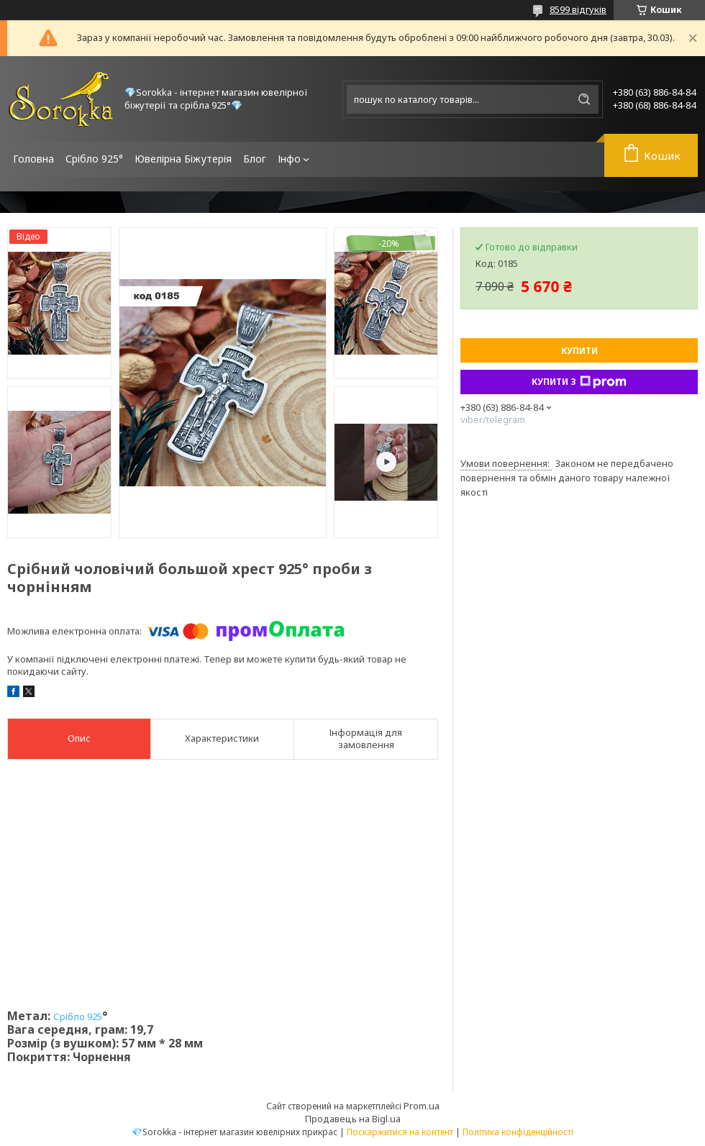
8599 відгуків (578, 9)
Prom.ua (422, 1105)
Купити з (579, 382)
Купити (579, 351)
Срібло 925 (77, 1016)
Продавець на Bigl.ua (353, 1118)
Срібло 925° (94, 158)
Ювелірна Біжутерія (183, 158)
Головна (33, 158)
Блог (254, 158)
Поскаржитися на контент (400, 1132)
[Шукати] (584, 99)
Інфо (289, 158)
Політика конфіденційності (518, 1132)
